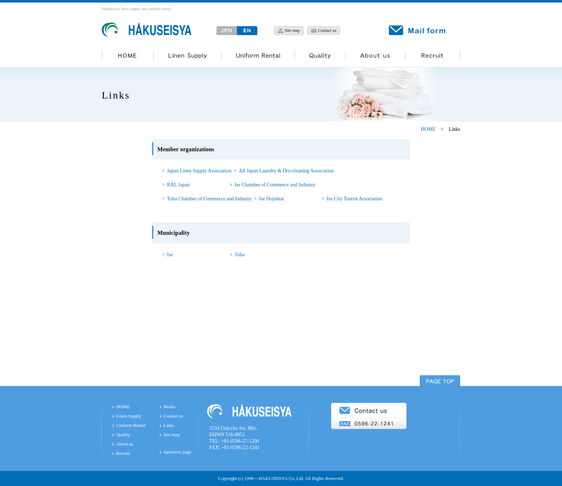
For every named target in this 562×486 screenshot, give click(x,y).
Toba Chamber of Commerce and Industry (209, 198)
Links (168, 425)
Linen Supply (128, 416)
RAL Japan (178, 184)
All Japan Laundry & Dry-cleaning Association (286, 170)
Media (169, 406)
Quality (123, 434)
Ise (170, 254)
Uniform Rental (131, 425)
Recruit (123, 453)
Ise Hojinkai (271, 198)
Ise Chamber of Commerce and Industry (275, 184)
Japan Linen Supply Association (199, 170)
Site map (171, 434)
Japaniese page (177, 451)
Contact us (173, 416)
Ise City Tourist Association (354, 198)
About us (124, 444)
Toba (240, 254)
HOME (428, 129)
